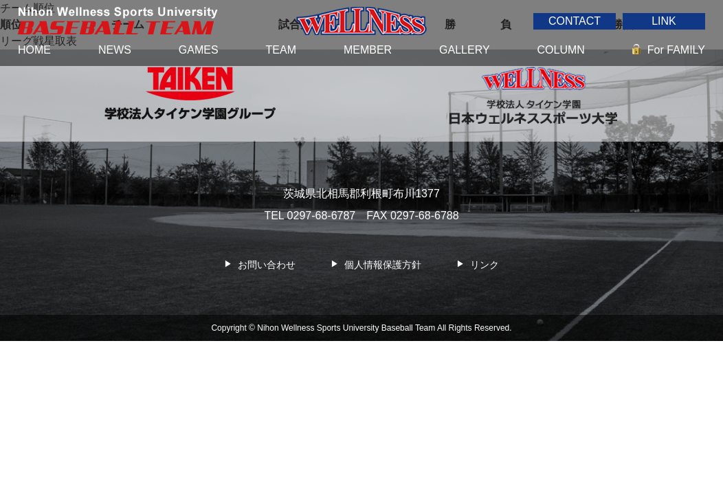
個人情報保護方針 (382, 264)
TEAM (281, 50)
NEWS (114, 50)
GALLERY (464, 50)
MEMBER (368, 50)
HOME (34, 50)
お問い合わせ (267, 264)
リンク (484, 264)
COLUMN (561, 50)
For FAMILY (676, 50)
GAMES (199, 50)
